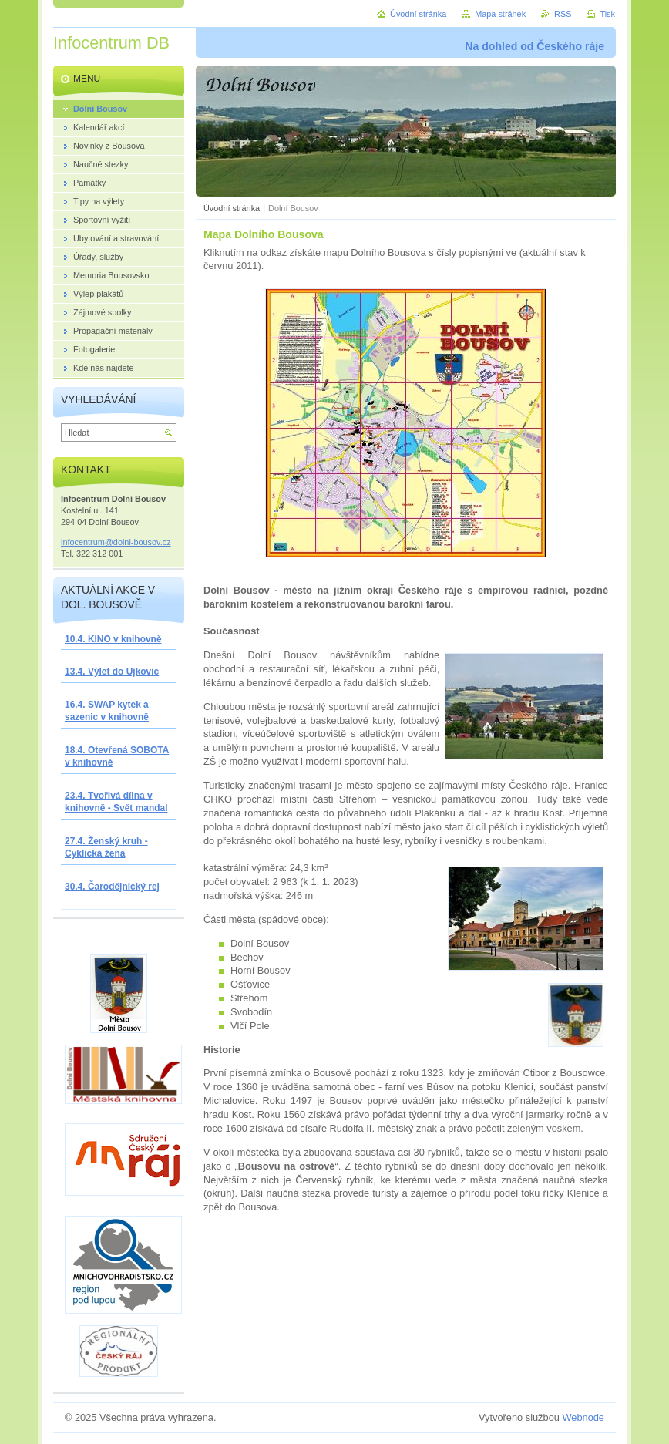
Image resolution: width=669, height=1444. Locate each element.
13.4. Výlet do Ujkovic (112, 671)
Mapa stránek (500, 14)
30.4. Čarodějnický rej (112, 886)
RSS (562, 14)
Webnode (583, 1417)
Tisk (607, 14)
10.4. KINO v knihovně (113, 639)
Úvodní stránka (231, 208)
